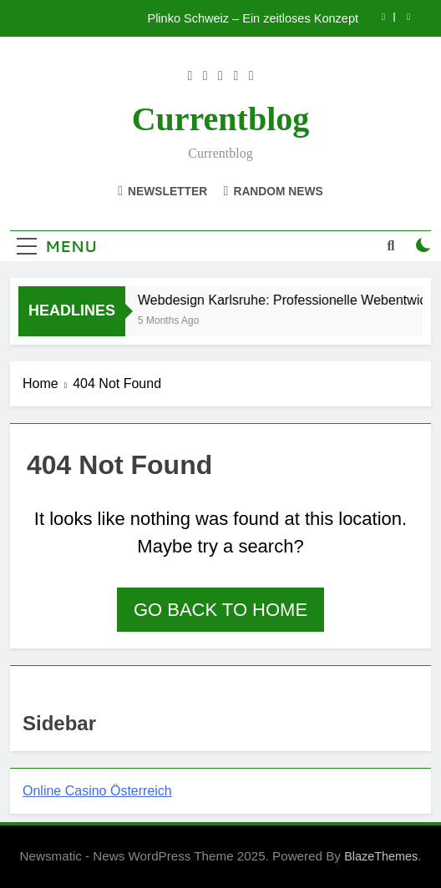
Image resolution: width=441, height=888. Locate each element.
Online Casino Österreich (97, 791)
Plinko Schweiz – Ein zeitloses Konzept (252, 18)
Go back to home (220, 609)
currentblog (221, 119)
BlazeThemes (381, 856)
